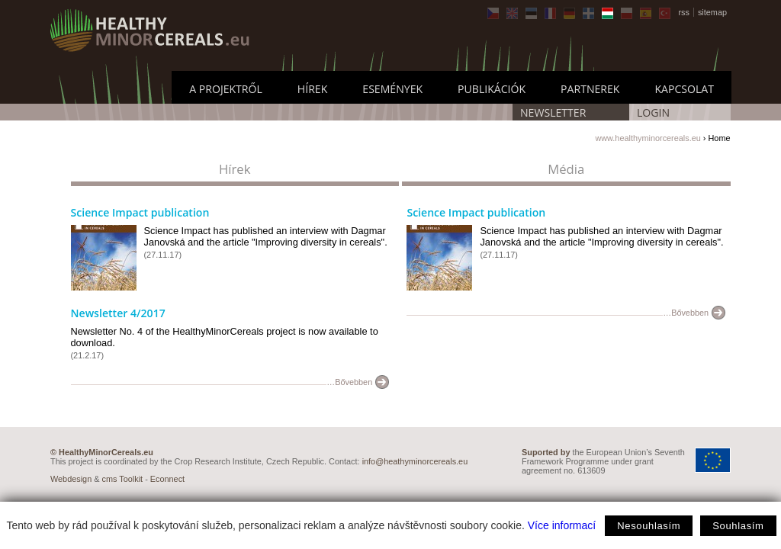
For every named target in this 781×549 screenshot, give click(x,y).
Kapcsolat (684, 89)
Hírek (312, 89)
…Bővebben (349, 382)
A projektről (225, 89)
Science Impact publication (140, 212)
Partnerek (590, 89)
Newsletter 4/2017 (118, 313)
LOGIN (653, 112)
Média (566, 169)
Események (392, 89)
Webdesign (71, 478)
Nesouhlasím (648, 525)
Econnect (167, 478)
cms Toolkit (122, 478)
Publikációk (491, 89)
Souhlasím (737, 525)
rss (683, 12)
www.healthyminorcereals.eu (647, 138)
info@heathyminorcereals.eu (415, 461)
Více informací (562, 525)
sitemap (712, 12)
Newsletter (553, 112)
